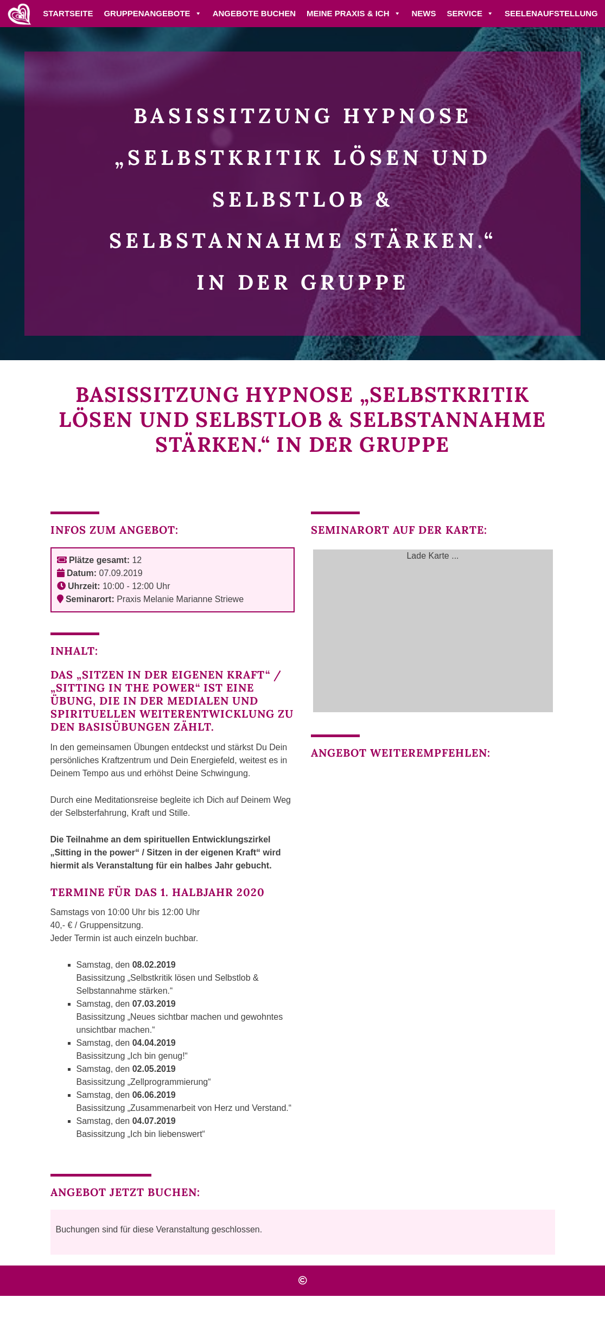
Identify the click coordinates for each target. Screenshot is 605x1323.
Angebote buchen (254, 13)
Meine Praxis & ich (354, 13)
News (424, 13)
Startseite (68, 13)
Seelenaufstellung (551, 13)
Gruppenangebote (152, 13)
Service (470, 13)
